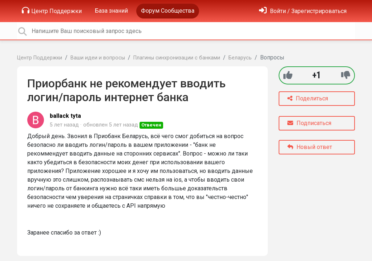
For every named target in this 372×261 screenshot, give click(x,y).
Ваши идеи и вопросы (97, 58)
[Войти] (302, 11)
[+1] (287, 75)
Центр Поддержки (52, 10)
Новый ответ (309, 147)
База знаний (111, 10)
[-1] (345, 75)
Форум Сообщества (167, 10)
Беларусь (240, 58)
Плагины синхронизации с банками (176, 58)
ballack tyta (65, 115)
